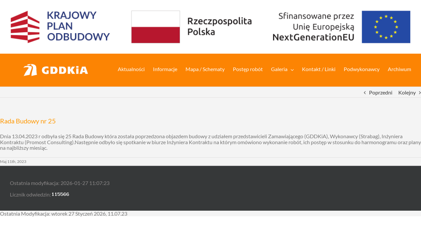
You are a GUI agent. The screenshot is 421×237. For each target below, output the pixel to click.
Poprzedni (380, 92)
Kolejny (407, 92)
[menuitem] (124, 68)
